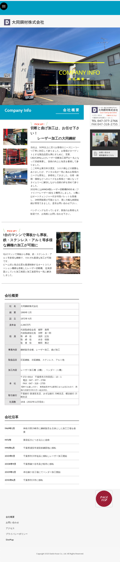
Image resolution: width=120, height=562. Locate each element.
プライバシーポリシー (17, 533)
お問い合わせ (12, 522)
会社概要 (10, 516)
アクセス (10, 528)
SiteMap (10, 539)
